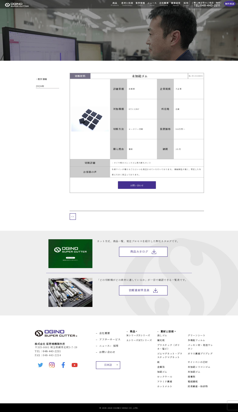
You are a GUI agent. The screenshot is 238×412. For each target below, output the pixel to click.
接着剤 (191, 376)
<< (72, 216)
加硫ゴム (162, 371)
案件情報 (140, 4)
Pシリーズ (144, 335)
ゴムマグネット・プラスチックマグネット (169, 355)
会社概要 (164, 4)
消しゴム (162, 335)
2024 (39, 86)
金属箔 (161, 366)
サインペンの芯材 (198, 362)
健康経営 (175, 4)
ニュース (152, 4)
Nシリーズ (133, 335)
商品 (115, 4)
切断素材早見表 (139, 290)
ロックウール (164, 376)
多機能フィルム (196, 340)
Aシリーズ (132, 340)
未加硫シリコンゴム (199, 366)
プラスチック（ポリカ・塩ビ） (168, 346)
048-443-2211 (52, 351)
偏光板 (161, 340)
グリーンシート (196, 335)
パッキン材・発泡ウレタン (200, 346)
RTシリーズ (145, 340)
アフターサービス (110, 339)
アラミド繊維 (164, 381)
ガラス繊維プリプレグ (200, 353)
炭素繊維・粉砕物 (198, 386)
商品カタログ (139, 252)
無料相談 (230, 3)
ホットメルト (164, 386)
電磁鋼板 (193, 381)
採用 (186, 4)
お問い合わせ (107, 352)
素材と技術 (127, 4)
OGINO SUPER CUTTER (17, 5)
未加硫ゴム (194, 371)
